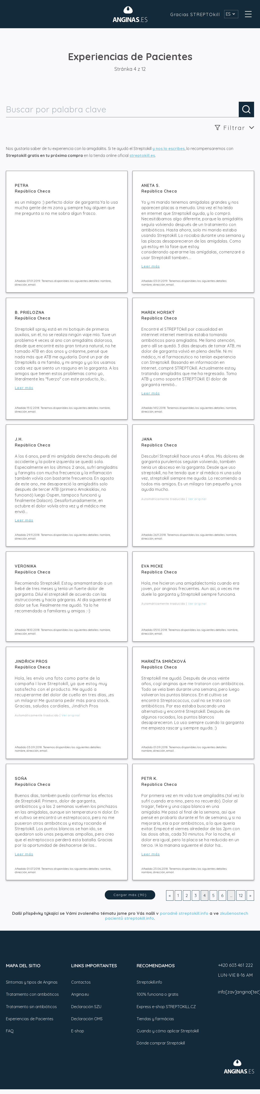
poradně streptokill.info (184, 913)
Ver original (197, 499)
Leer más (150, 266)
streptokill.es (142, 155)
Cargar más (130, 895)
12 (241, 895)
